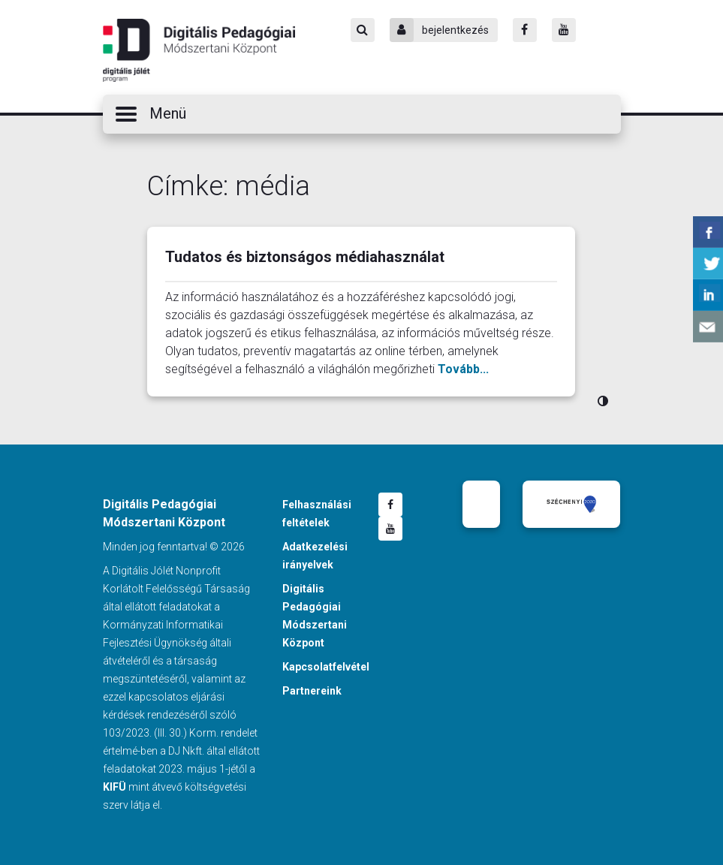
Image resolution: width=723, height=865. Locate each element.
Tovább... (463, 369)
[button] (362, 114)
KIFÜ (114, 787)
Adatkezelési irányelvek (315, 556)
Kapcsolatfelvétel (325, 667)
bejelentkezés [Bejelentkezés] (439, 30)
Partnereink (312, 691)
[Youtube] (564, 30)
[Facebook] (525, 30)
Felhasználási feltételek (316, 514)
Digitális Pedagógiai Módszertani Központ (199, 50)
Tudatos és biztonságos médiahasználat (304, 257)
